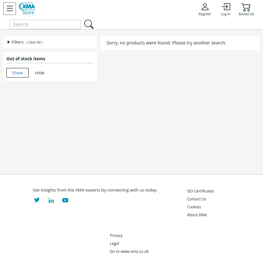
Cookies (194, 207)
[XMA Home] (27, 8)
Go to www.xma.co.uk (129, 251)
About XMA (197, 215)
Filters (15, 42)
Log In (225, 9)
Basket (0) (246, 9)
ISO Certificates (200, 191)
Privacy (116, 235)
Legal (114, 243)
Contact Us (196, 199)
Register (204, 9)
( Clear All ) (34, 42)
